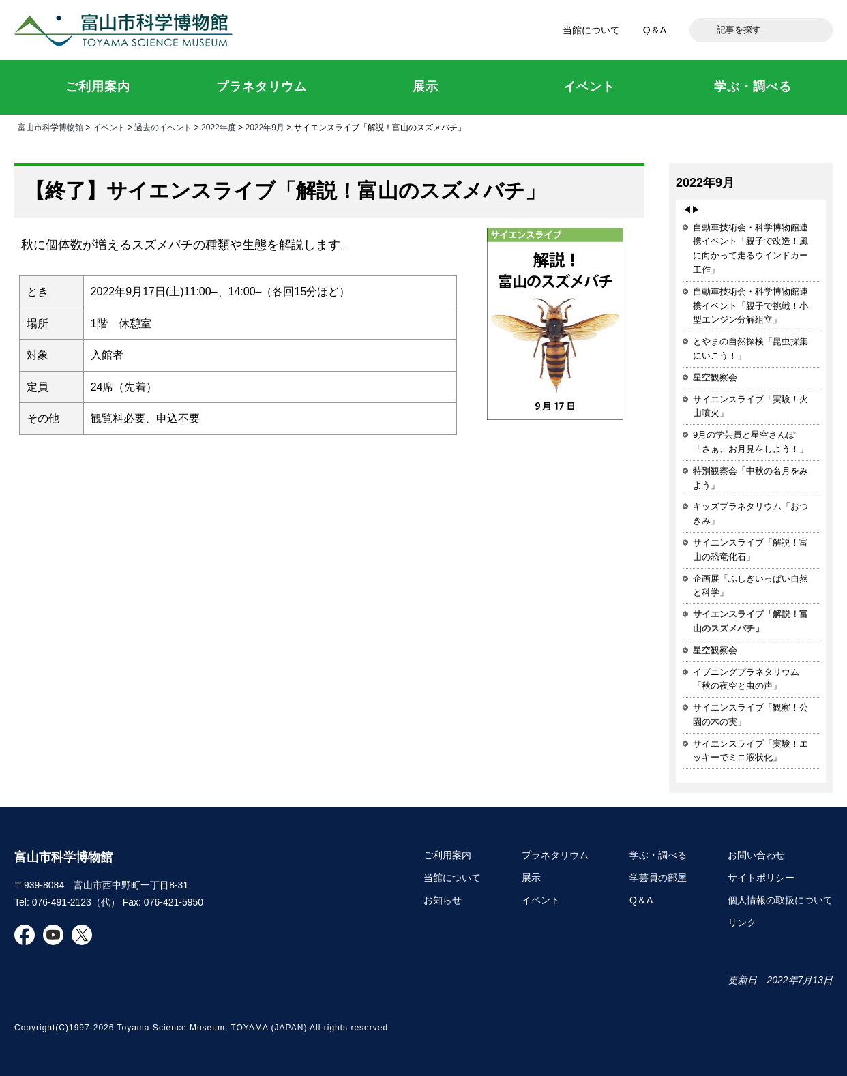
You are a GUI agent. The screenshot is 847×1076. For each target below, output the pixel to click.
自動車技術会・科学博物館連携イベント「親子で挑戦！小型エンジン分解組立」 (750, 305)
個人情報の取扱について (780, 900)
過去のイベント (163, 127)
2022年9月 (264, 127)
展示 (531, 877)
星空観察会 (715, 377)
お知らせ (443, 900)
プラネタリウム (555, 855)
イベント (109, 127)
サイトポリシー (761, 877)
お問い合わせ (756, 855)
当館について (591, 30)
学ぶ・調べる (658, 855)
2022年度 (218, 127)
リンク (742, 922)
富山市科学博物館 (126, 30)
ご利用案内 (447, 855)
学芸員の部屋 (658, 877)
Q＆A (654, 30)
